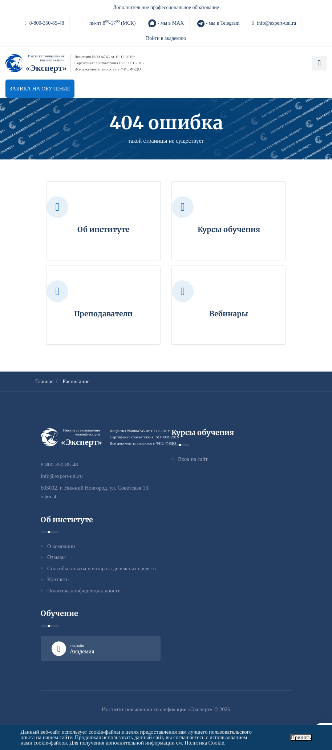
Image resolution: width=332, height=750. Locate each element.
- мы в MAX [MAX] (166, 23)
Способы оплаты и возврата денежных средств (101, 568)
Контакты (58, 579)
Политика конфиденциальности (84, 590)
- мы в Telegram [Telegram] (218, 23)
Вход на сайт (193, 459)
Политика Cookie (204, 743)
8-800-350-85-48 (44, 23)
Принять (301, 737)
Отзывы (56, 557)
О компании (61, 546)
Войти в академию (166, 38)
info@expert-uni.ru (274, 23)
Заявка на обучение (39, 89)
